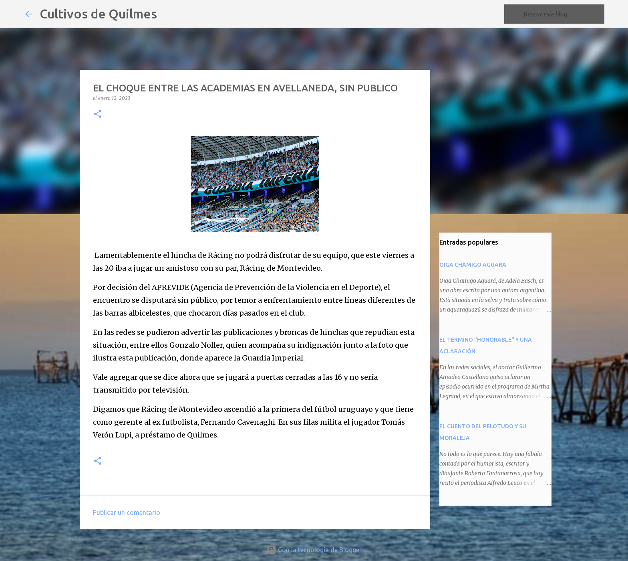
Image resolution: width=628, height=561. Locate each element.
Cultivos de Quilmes (98, 13)
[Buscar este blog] (562, 14)
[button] (98, 114)
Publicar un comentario (126, 512)
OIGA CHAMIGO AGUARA (472, 264)
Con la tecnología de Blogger (314, 549)
